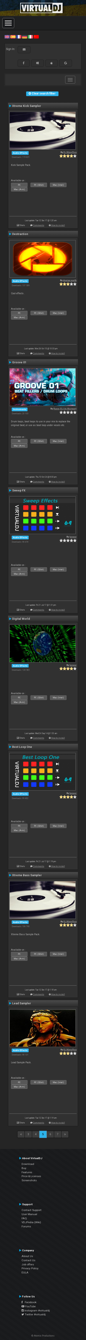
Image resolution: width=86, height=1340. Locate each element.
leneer (73, 536)
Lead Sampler (21, 1003)
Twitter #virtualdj (34, 1314)
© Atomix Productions (43, 1335)
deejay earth (70, 280)
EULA (25, 1272)
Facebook (29, 1302)
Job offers (28, 1264)
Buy (24, 1168)
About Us (27, 1256)
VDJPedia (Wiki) (31, 1222)
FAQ (24, 1218)
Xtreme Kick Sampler (26, 106)
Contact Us (28, 1260)
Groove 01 (19, 362)
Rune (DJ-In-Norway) (65, 408)
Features (27, 1172)
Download (28, 1164)
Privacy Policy (30, 1268)
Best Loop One (22, 747)
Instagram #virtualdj (36, 1310)
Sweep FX (18, 490)
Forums (26, 1226)
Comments (38, 225)
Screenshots (29, 1180)
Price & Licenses (31, 1176)
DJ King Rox (70, 152)
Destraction (20, 234)
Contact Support (32, 1210)
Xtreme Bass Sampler (27, 875)
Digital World (21, 618)
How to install (58, 225)
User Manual (29, 1214)
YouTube (29, 1306)
